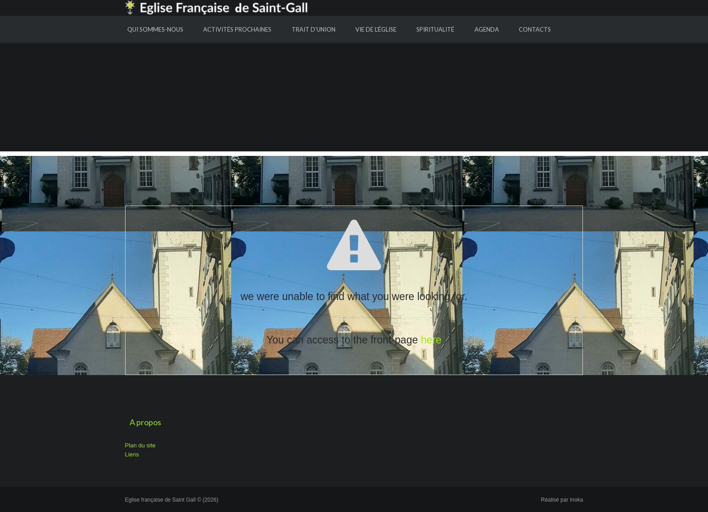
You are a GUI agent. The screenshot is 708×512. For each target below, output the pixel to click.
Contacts (535, 29)
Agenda (487, 29)
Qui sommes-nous (155, 29)
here (431, 340)
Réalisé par (562, 500)
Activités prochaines (237, 29)
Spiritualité (435, 29)
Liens (132, 454)
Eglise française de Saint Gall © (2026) (172, 500)
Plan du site (140, 445)
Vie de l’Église (375, 29)
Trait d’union (313, 29)
